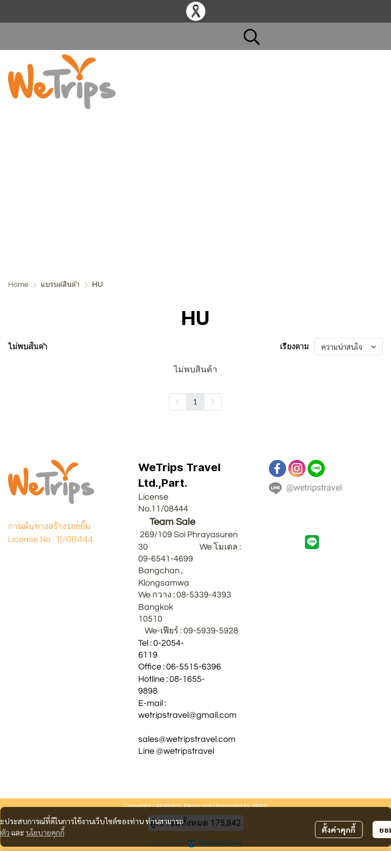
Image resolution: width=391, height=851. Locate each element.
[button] (307, 36)
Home (18, 285)
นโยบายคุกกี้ (45, 832)
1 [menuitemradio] (195, 401)
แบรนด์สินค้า (60, 285)
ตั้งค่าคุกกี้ (339, 829)
